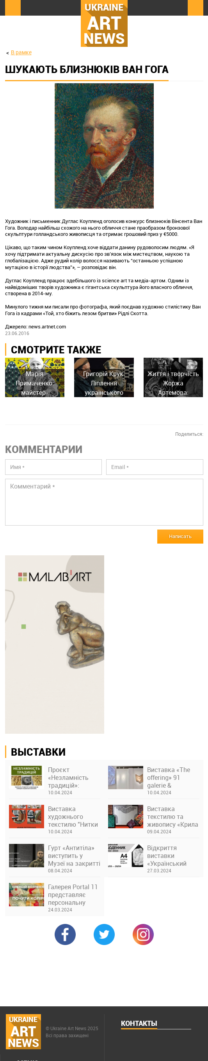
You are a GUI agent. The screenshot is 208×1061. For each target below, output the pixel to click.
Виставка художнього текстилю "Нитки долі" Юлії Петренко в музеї (73, 816)
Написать (180, 536)
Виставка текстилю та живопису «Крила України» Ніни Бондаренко (172, 816)
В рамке (21, 52)
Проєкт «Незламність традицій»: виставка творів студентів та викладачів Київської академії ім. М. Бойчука (72, 777)
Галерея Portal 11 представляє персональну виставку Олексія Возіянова (73, 894)
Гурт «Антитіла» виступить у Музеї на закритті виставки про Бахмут (74, 855)
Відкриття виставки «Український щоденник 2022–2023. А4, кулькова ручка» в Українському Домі (172, 855)
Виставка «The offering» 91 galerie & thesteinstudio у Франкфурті (169, 777)
